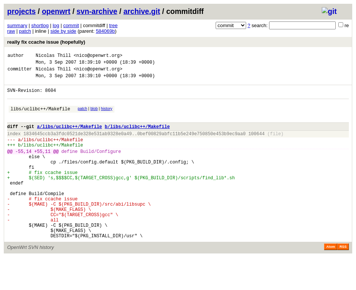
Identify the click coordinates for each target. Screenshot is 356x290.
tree (113, 25)
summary (17, 25)
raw (11, 31)
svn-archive (96, 11)
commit (71, 25)
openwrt (56, 11)
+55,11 (42, 166)
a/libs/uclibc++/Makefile (69, 136)
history (106, 115)
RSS (343, 279)
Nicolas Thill (53, 56)
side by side (63, 31)
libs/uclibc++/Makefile (40, 116)
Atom (330, 279)
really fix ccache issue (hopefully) (46, 42)
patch (25, 31)
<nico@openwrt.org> (98, 56)
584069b (105, 31)
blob (94, 115)
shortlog (40, 25)
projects (21, 11)
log (56, 25)
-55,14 (23, 166)
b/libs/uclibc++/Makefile (137, 136)
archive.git (141, 11)
